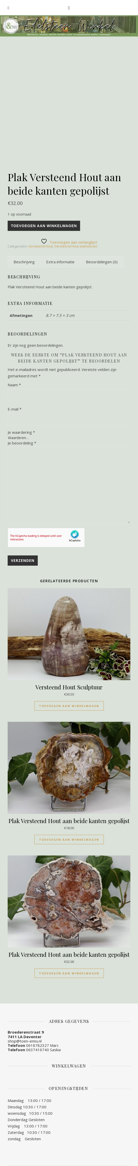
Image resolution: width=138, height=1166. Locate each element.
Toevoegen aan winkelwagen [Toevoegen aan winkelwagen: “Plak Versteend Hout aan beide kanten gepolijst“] (69, 839)
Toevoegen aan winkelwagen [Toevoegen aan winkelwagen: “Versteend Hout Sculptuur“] (69, 706)
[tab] (24, 262)
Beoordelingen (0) (102, 261)
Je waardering (21, 432)
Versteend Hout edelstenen (75, 246)
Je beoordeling (22, 442)
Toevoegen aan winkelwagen (44, 226)
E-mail (14, 409)
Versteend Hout (40, 246)
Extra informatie (60, 261)
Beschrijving (24, 261)
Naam (14, 384)
